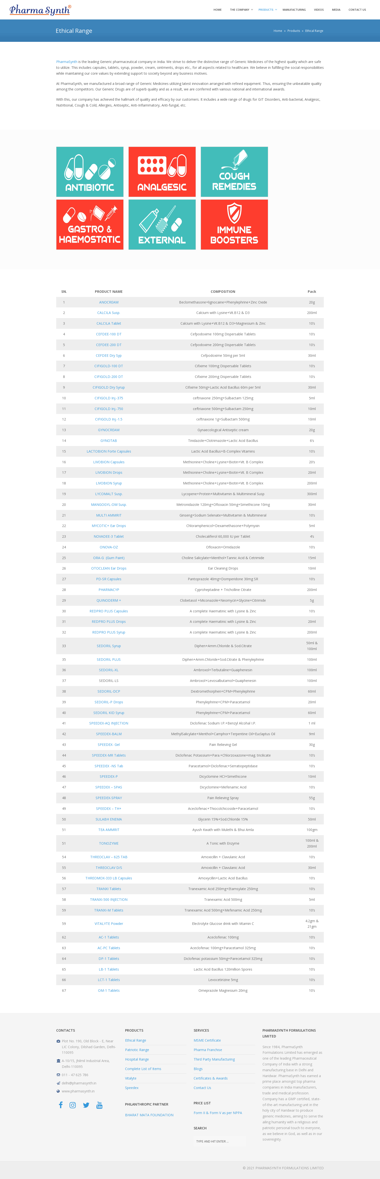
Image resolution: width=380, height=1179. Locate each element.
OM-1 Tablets (109, 990)
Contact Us (202, 1087)
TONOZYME (108, 843)
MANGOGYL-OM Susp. (109, 504)
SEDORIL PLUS (109, 659)
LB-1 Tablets (109, 969)
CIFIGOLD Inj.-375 (109, 398)
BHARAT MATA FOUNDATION (149, 1115)
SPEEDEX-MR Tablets (109, 755)
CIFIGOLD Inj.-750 (109, 408)
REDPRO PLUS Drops (109, 621)
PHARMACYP (109, 589)
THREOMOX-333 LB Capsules (108, 878)
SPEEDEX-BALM (109, 734)
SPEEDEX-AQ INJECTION (108, 723)
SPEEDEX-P (109, 776)
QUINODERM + (109, 600)
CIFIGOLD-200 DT (108, 376)
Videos (319, 9)
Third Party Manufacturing (214, 1059)
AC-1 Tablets (109, 937)
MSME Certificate (207, 1040)
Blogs (198, 1068)
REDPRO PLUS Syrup (108, 632)
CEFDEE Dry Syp (109, 355)
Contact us (357, 9)
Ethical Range (135, 1040)
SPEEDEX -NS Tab (109, 766)
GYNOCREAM (108, 430)
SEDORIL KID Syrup (108, 712)
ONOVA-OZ (109, 547)
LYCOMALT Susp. (109, 493)
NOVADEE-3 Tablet (109, 536)
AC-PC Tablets (109, 948)
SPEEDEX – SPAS (108, 787)
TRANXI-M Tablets (108, 910)
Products (266, 9)
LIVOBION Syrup (109, 483)
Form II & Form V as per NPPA (218, 1112)
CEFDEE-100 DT (109, 334)
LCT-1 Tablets (109, 979)
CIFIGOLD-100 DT (108, 366)
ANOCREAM (108, 302)
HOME (218, 9)
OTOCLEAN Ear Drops (109, 568)
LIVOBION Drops (108, 472)
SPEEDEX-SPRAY (109, 797)
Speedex (131, 1087)
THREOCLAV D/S (109, 867)
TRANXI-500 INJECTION (108, 899)
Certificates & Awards (211, 1078)
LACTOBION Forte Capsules (109, 451)
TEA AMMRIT (108, 829)
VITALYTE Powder (109, 923)
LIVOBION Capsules (109, 462)
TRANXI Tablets (108, 888)
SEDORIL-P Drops (109, 702)
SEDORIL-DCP (109, 691)
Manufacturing (294, 9)
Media (336, 9)
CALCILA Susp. (108, 312)
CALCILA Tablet (109, 323)
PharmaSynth (66, 61)
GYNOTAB (108, 440)
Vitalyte (130, 1078)
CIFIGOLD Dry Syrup (109, 387)
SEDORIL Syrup (109, 645)
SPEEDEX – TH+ (108, 808)
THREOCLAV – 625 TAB (108, 857)
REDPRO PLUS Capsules (109, 611)
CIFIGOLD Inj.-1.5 (108, 419)
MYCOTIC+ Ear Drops (109, 525)
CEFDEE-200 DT (109, 344)
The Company (239, 9)
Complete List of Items (143, 1068)
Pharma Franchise (208, 1049)
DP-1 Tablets (109, 958)
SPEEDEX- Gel (109, 744)
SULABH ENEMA (109, 819)
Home (278, 31)
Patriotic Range (137, 1049)
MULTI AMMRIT (109, 515)
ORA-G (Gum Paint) (109, 557)
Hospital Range (137, 1059)
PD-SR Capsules (108, 579)
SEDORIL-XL (108, 670)
